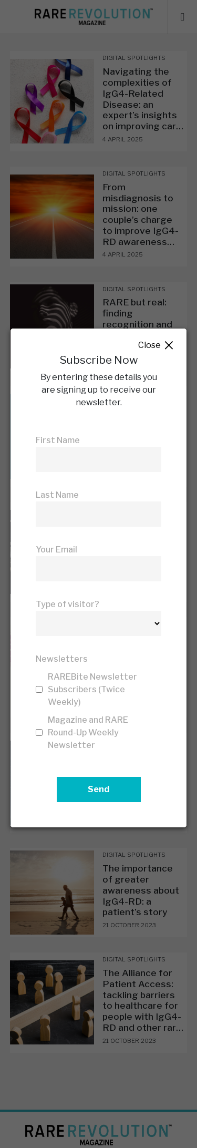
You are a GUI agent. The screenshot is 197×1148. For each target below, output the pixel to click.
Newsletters (62, 659)
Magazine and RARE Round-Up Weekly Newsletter (88, 732)
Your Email (56, 550)
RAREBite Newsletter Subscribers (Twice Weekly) (92, 689)
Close (156, 345)
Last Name (57, 495)
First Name (58, 440)
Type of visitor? (67, 604)
